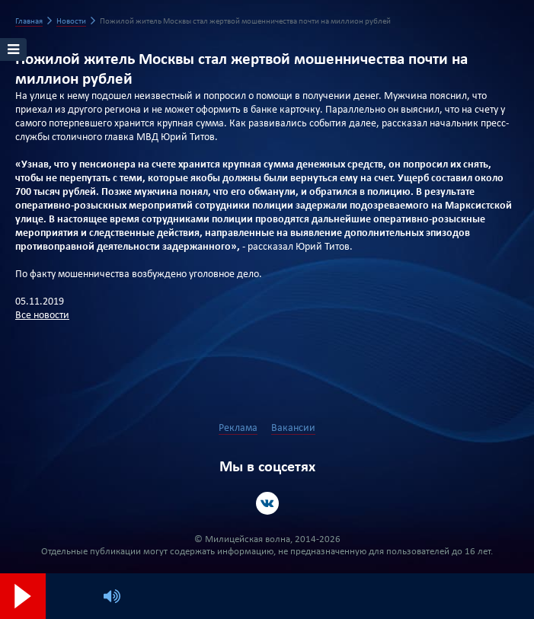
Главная (29, 22)
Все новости (42, 315)
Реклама (238, 428)
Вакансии (293, 428)
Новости (71, 22)
